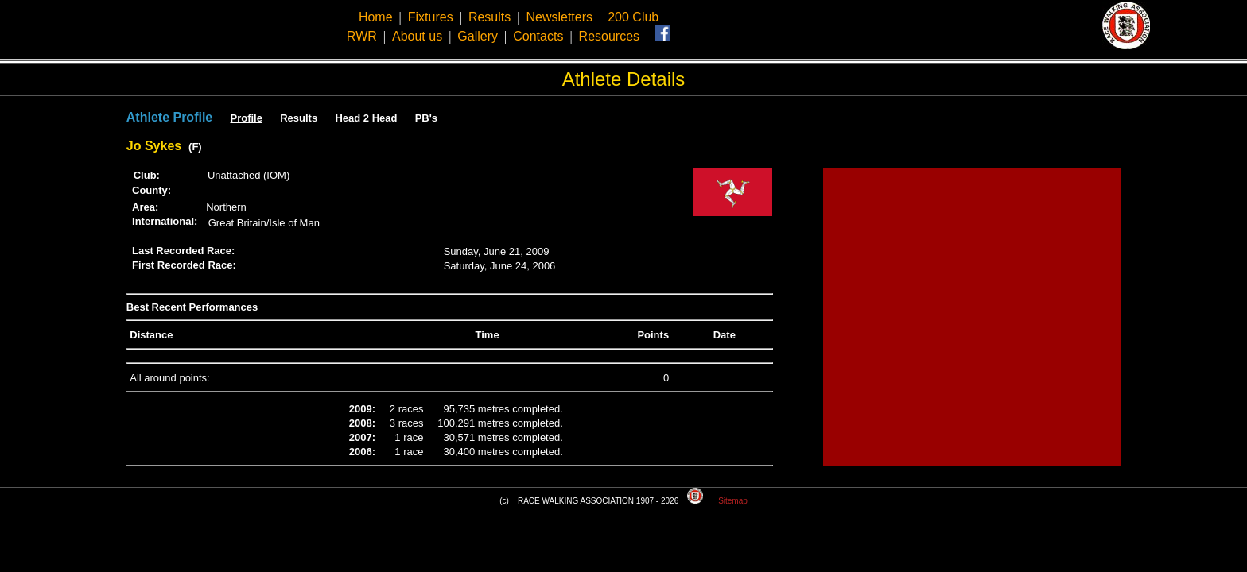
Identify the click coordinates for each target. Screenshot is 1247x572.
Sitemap (733, 501)
